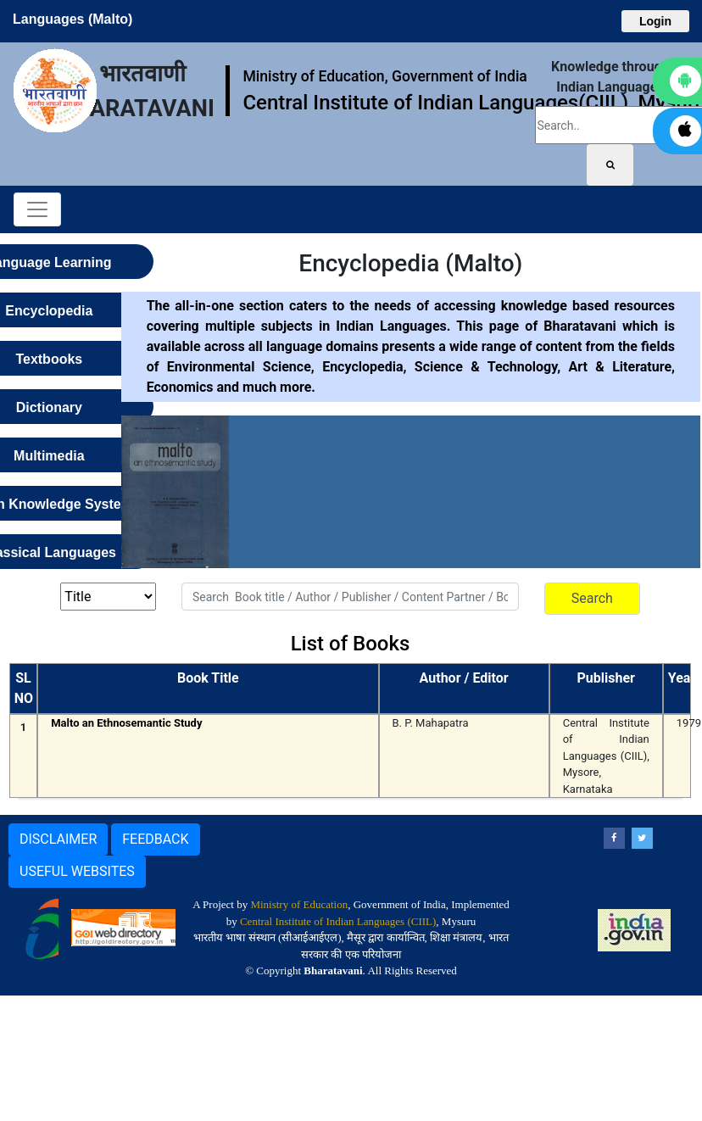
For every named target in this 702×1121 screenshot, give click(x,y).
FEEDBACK (155, 839)
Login (655, 21)
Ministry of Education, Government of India (384, 76)
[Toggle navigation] (37, 209)
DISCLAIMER (58, 839)
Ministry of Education (299, 904)
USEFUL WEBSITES (77, 871)
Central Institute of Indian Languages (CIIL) (338, 921)
